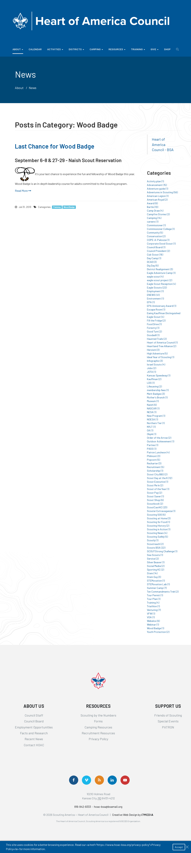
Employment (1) (155, 291)
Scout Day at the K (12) (159, 478)
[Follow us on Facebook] (73, 780)
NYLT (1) (151, 426)
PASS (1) (151, 448)
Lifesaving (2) (154, 386)
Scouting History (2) (158, 525)
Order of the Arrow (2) (159, 437)
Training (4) (153, 602)
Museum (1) (153, 401)
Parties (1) (152, 445)
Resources (117, 49)
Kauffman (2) (154, 379)
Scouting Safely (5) (157, 536)
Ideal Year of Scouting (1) (160, 357)
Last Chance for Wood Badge (54, 146)
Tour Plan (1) (153, 598)
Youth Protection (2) (158, 631)
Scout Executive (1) (157, 481)
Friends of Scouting (168, 715)
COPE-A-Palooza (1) (158, 239)
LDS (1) (150, 382)
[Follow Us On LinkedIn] (112, 780)
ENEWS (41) (153, 294)
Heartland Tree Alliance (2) (161, 346)
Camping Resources (98, 727)
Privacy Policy (98, 739)
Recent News (34, 739)
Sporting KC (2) (155, 569)
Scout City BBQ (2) (157, 474)
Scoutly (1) (152, 540)
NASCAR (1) (153, 408)
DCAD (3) (151, 261)
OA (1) (150, 430)
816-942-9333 (82, 806)
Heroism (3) (153, 349)
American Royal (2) (157, 199)
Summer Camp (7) (157, 587)
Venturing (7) (154, 609)
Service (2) (153, 558)
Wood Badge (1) (155, 628)
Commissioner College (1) (160, 228)
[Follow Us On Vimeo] (86, 780)
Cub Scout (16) (155, 254)
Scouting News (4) (157, 532)
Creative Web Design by (133, 814)
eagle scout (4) (155, 276)
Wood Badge (69, 207)
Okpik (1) (151, 434)
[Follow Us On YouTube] (125, 780)
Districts (76, 49)
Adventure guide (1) (157, 188)
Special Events (168, 721)
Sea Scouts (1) (155, 554)
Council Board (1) (156, 247)
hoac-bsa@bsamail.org (108, 806)
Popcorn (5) (153, 459)
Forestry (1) (153, 327)
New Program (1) (156, 415)
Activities (55, 49)
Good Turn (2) (154, 331)
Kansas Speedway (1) (158, 375)
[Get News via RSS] (99, 780)
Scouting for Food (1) (158, 521)
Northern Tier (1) (156, 423)
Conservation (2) (156, 236)
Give (154, 49)
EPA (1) (151, 302)
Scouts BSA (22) (156, 547)
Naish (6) (152, 404)
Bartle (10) (152, 206)
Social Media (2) (155, 565)
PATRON (168, 727)
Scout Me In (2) (155, 485)
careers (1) (152, 221)
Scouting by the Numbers (98, 715)
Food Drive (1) (154, 324)
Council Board (34, 721)
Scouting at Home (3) (158, 518)
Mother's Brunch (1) (157, 397)
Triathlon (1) (153, 606)
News (32, 88)
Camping (96, 49)
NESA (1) (151, 412)
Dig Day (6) (152, 265)
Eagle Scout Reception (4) (161, 283)
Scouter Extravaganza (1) (161, 510)
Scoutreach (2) (155, 543)
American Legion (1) (157, 195)
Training (138, 49)
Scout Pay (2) (154, 492)
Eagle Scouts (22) (157, 287)
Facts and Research (34, 733)
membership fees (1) (158, 390)
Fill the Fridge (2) (156, 320)
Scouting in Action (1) (158, 529)
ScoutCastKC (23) (157, 507)
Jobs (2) (151, 368)
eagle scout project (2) (159, 280)
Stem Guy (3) (154, 576)
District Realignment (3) (160, 269)
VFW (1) (151, 613)
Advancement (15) (157, 184)
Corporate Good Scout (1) (161, 243)
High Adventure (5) (157, 353)
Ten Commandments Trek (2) (163, 591)
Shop (167, 49)
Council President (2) (158, 250)
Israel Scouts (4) (156, 364)
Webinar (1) (153, 624)
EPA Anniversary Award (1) (161, 305)
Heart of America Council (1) (162, 342)
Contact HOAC (34, 745)
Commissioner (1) (156, 225)
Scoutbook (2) (155, 503)
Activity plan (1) (155, 181)
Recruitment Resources (98, 733)
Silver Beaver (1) (155, 562)
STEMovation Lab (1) (158, 584)
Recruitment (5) (155, 467)
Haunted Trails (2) (157, 338)
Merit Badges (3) (156, 393)
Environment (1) (155, 298)
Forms (98, 721)
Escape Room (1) (156, 309)
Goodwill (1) (153, 335)
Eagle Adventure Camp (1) (161, 272)
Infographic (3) (155, 360)
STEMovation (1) (156, 580)
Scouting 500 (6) (156, 514)
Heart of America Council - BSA (163, 144)
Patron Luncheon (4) (158, 452)
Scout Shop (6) (155, 500)
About (17, 49)
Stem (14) (152, 573)
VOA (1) (151, 617)
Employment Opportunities (34, 727)
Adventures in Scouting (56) (162, 192)
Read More (23, 190)
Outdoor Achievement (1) (160, 441)
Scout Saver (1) (155, 496)
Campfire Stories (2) (158, 214)
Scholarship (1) (155, 470)
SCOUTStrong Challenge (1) (162, 551)
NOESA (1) (152, 419)
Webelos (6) (153, 620)
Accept (179, 847)
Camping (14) (154, 217)
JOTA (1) (151, 371)
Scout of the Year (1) (158, 489)
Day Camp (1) (154, 258)
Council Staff (34, 715)
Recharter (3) (154, 463)
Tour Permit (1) (155, 595)
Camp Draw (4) (155, 210)
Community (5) (155, 232)
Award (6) (152, 203)
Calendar (35, 49)
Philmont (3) (153, 456)
